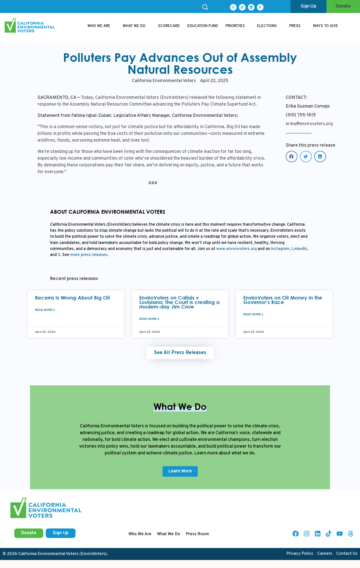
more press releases (88, 254)
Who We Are (140, 534)
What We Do (168, 534)
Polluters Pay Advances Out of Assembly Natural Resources (180, 63)
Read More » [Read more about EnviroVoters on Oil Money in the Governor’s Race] (253, 315)
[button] (292, 156)
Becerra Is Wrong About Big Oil (72, 298)
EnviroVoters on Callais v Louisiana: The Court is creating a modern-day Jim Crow (179, 302)
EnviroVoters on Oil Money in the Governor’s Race (282, 300)
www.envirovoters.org (236, 248)
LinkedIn (299, 248)
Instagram (280, 248)
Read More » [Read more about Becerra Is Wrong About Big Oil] (45, 310)
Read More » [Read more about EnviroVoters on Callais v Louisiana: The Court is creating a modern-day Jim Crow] (149, 319)
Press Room (197, 534)
